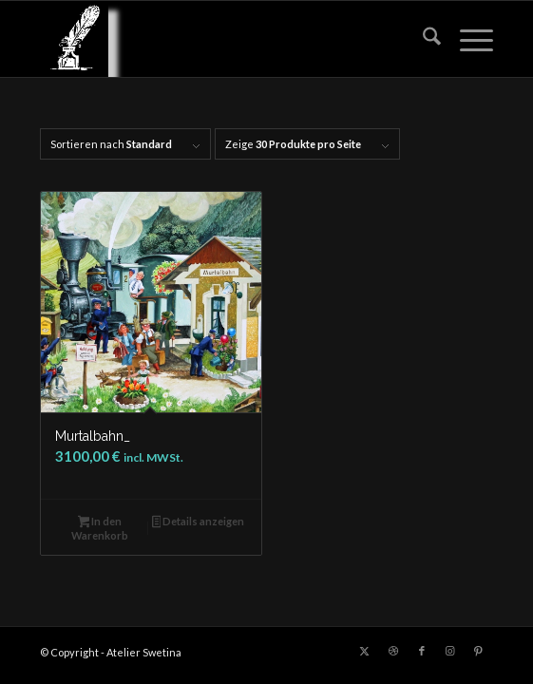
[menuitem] (422, 39)
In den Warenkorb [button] (99, 528)
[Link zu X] (365, 650)
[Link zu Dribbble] (393, 650)
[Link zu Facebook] (422, 650)
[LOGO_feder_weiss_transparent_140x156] (221, 39)
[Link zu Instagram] (450, 650)
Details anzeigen (198, 523)
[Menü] (467, 39)
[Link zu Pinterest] (479, 650)
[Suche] (422, 39)
